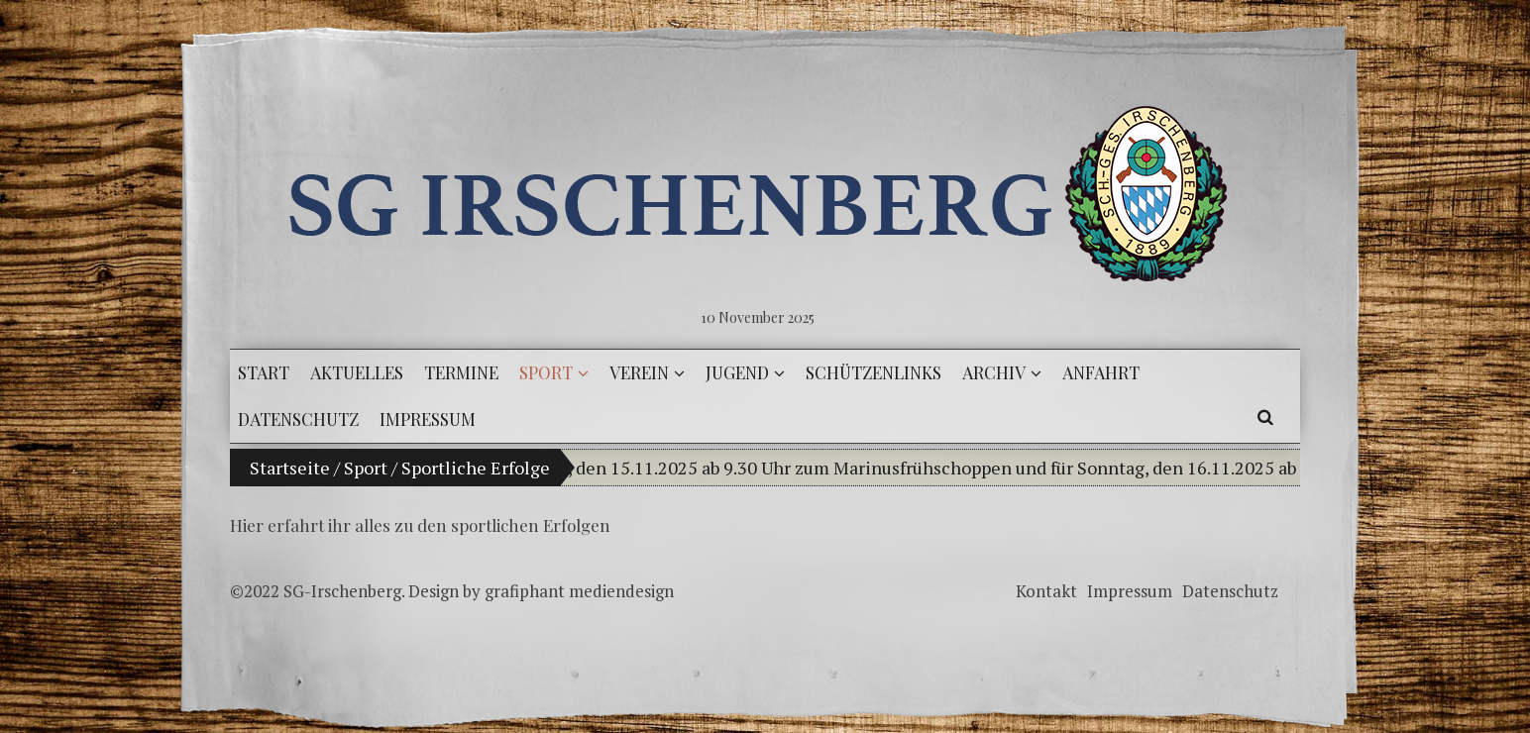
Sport (365, 467)
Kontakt (1046, 590)
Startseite (290, 467)
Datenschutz (1230, 590)
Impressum (1129, 590)
